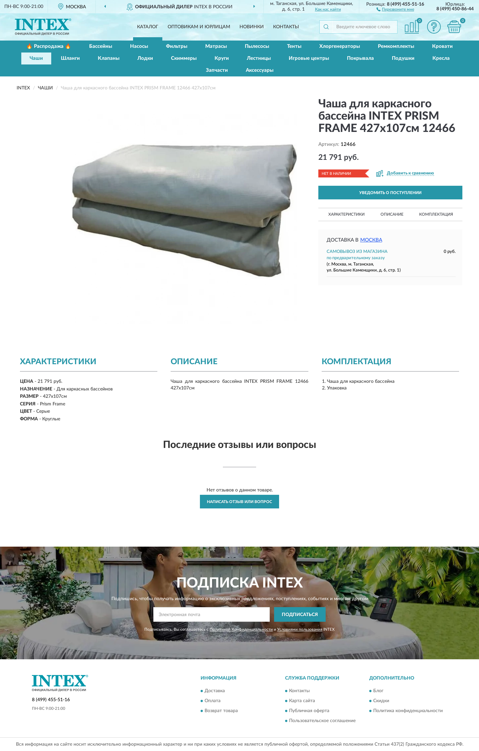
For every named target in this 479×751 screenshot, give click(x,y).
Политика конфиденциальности (408, 710)
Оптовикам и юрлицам (199, 27)
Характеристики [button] (346, 214)
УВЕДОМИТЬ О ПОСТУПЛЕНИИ (390, 193)
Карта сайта (302, 700)
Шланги (70, 58)
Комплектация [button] (436, 214)
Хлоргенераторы (339, 46)
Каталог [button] (147, 27)
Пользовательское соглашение (322, 720)
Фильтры (176, 46)
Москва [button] (371, 240)
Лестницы (259, 58)
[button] (395, 9)
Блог (378, 691)
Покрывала (360, 58)
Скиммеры (184, 58)
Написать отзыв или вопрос (239, 502)
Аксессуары (259, 70)
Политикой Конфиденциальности (241, 629)
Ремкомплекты (396, 46)
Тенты (294, 46)
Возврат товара (221, 710)
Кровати (442, 46)
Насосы (139, 46)
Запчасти (217, 70)
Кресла (441, 58)
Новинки (252, 27)
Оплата (213, 700)
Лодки (145, 58)
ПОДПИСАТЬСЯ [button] (300, 614)
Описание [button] (392, 214)
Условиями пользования (299, 629)
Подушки (403, 58)
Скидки (381, 700)
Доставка (215, 691)
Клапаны (108, 58)
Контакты (286, 27)
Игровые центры (309, 58)
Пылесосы (257, 46)
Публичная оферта (309, 710)
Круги (222, 58)
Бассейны (100, 46)
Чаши (36, 58)
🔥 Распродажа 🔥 (48, 46)
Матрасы (216, 46)
